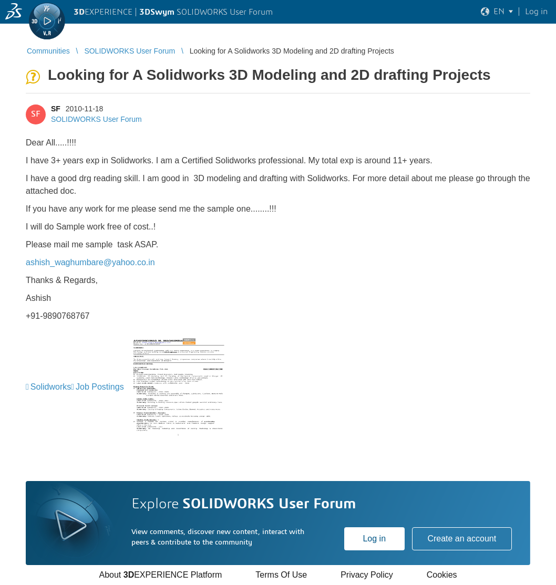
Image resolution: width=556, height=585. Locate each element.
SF (55, 109)
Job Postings (100, 386)
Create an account (461, 538)
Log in (374, 538)
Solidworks (50, 386)
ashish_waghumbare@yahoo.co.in (90, 262)
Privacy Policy (367, 574)
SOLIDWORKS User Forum (96, 119)
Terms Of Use (281, 574)
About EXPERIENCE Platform (160, 574)
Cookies (442, 574)
